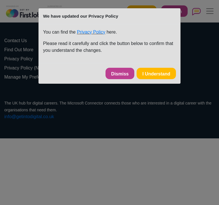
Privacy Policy (91, 32)
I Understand (156, 73)
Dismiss (120, 73)
